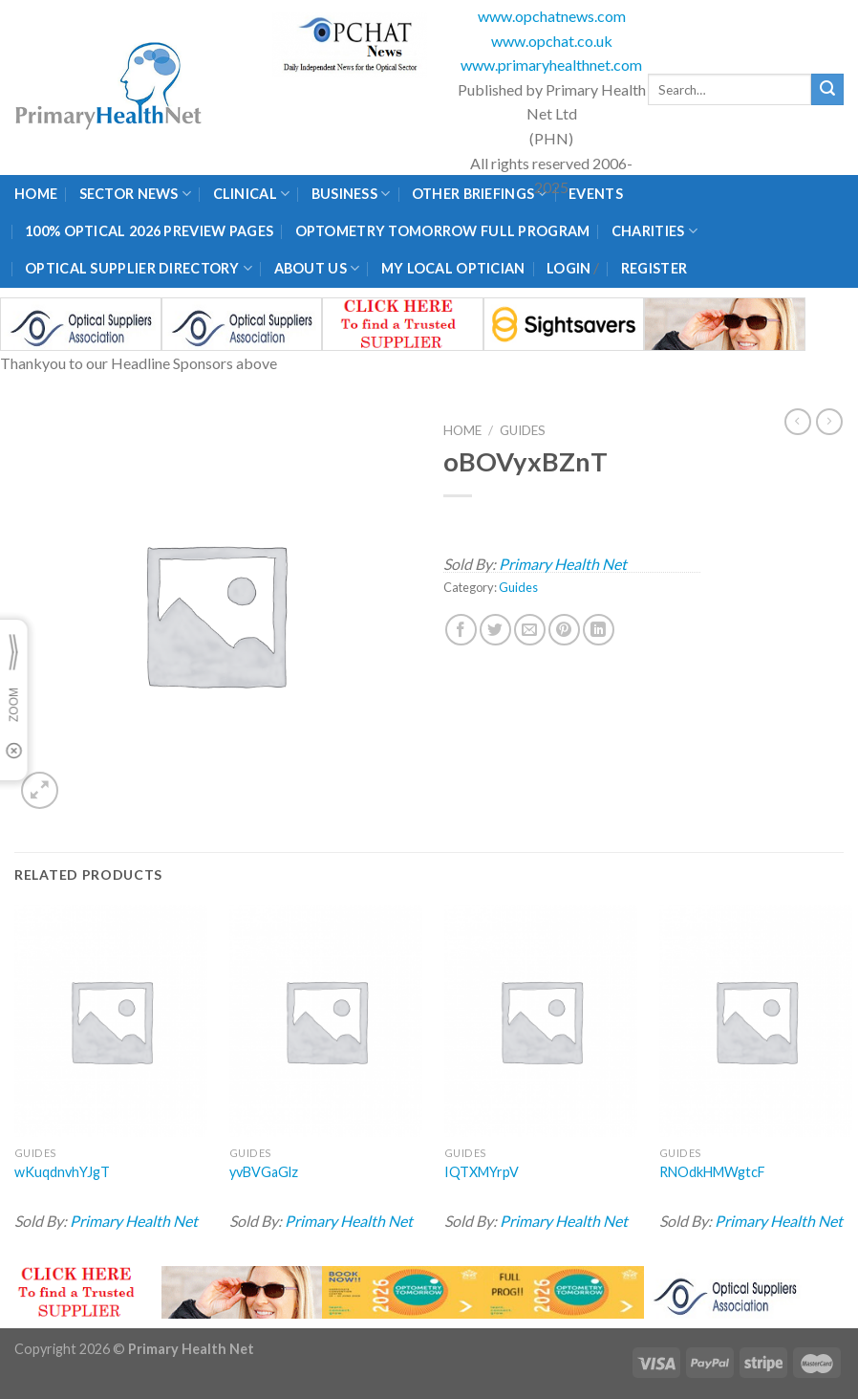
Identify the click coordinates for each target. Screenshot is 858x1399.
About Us (317, 268)
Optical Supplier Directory (138, 268)
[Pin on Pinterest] (564, 629)
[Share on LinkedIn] (598, 629)
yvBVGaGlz (263, 1172)
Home (35, 194)
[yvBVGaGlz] (325, 1021)
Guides (523, 430)
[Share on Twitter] (495, 629)
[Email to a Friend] (530, 629)
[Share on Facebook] (461, 629)
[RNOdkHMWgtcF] (755, 1021)
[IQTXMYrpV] (540, 1021)
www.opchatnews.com (552, 16)
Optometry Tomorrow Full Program (442, 231)
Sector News (135, 194)
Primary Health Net (563, 564)
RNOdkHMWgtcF (712, 1172)
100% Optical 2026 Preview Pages (149, 231)
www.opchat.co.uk (551, 41)
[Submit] (827, 90)
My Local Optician (453, 268)
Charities (654, 231)
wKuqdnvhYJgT (62, 1172)
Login (568, 268)
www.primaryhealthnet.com (551, 64)
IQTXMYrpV (481, 1172)
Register (654, 268)
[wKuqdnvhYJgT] (110, 1021)
